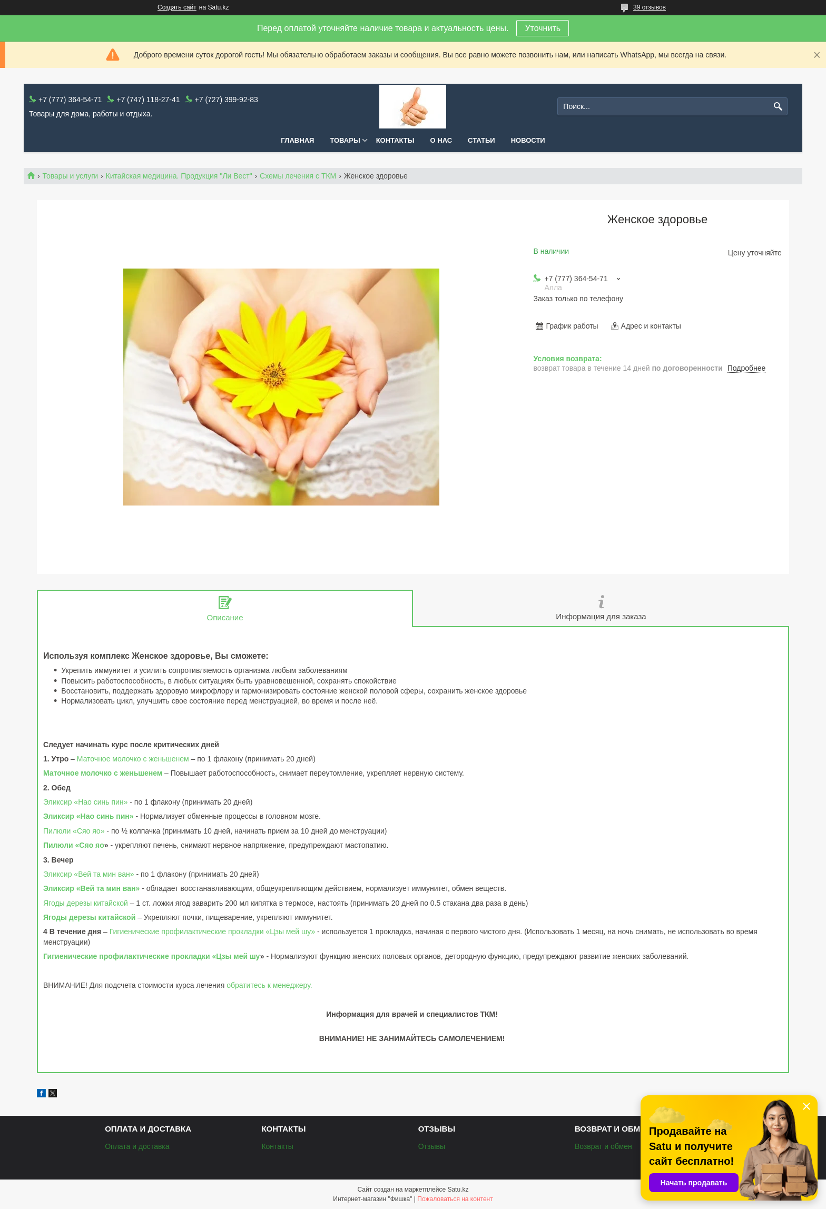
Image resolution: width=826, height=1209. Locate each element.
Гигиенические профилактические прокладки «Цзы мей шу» (212, 931)
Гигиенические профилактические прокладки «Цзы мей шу (151, 956)
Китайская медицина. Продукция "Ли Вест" (179, 176)
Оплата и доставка (137, 1146)
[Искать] (778, 106)
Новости (528, 140)
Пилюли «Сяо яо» (73, 831)
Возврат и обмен (603, 1146)
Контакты (395, 140)
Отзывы (431, 1146)
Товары (345, 140)
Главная (297, 140)
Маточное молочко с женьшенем (133, 759)
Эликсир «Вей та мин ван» (88, 874)
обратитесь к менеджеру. (269, 985)
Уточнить (542, 28)
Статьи (481, 140)
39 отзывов (649, 7)
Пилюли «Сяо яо (73, 845)
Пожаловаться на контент (455, 1199)
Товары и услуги (70, 176)
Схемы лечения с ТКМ (298, 176)
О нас (441, 140)
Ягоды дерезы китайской (85, 903)
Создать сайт (177, 7)
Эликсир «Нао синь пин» (85, 802)
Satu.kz (457, 1189)
